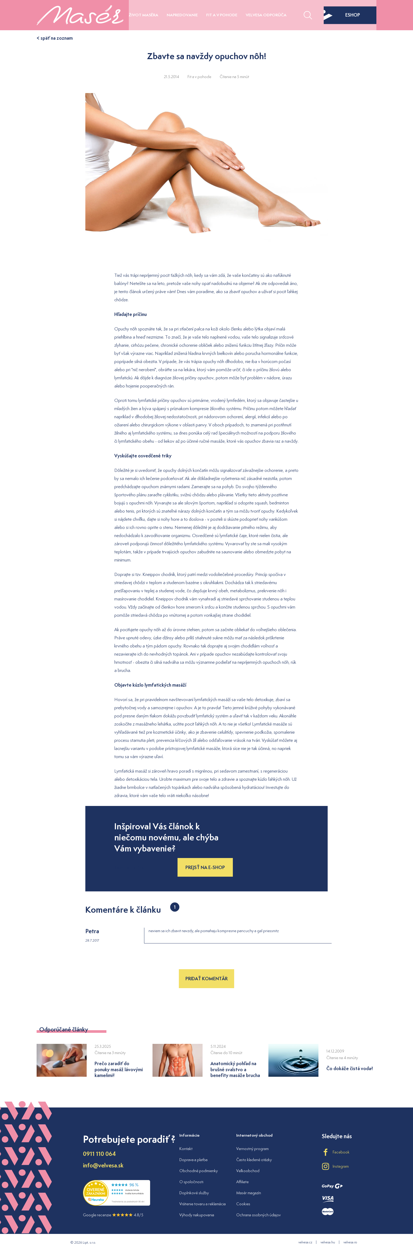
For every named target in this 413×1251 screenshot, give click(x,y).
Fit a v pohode (221, 15)
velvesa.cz (305, 1242)
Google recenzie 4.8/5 (113, 1214)
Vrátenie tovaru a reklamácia (202, 1203)
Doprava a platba (193, 1159)
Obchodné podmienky (198, 1170)
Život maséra (143, 15)
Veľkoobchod (247, 1170)
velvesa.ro (350, 1242)
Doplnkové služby (194, 1192)
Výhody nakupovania (196, 1214)
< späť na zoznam (55, 38)
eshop (342, 15)
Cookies (243, 1203)
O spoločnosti (191, 1181)
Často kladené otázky (254, 1159)
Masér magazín (248, 1192)
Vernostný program (252, 1148)
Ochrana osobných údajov (258, 1214)
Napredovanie (182, 15)
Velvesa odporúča (266, 15)
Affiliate (242, 1181)
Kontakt (186, 1148)
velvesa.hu (328, 1242)
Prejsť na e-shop (205, 867)
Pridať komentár (206, 979)
